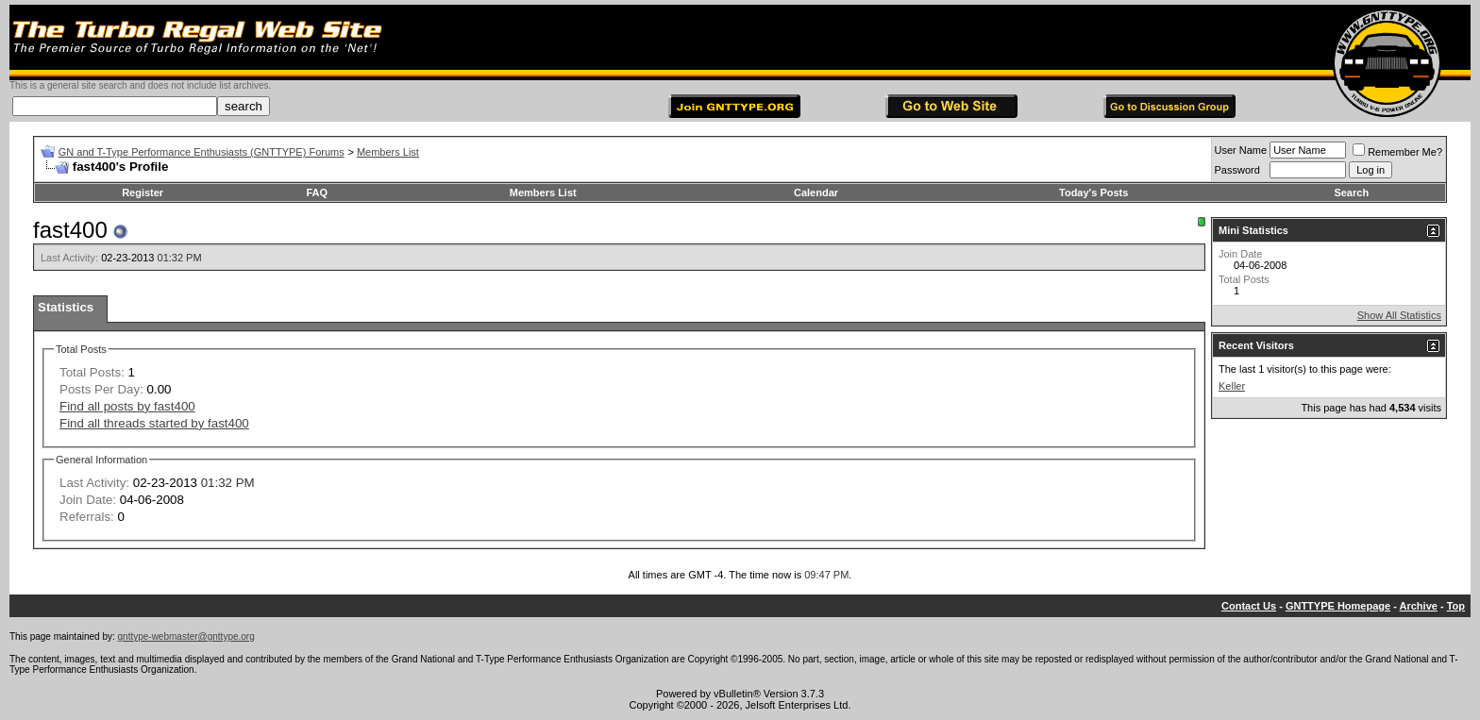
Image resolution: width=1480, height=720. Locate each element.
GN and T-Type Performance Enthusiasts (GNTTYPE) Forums (202, 152)
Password (1237, 170)
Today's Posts (1093, 192)
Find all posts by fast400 (127, 406)
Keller (1232, 386)
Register (142, 192)
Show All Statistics (1399, 315)
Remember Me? (1397, 152)
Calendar (816, 192)
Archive (1419, 605)
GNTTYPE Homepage (1338, 605)
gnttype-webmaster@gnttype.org (186, 636)
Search (1351, 192)
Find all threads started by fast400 (154, 423)
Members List (388, 152)
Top (1456, 605)
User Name (1241, 150)
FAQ (317, 192)
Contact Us (1248, 605)
